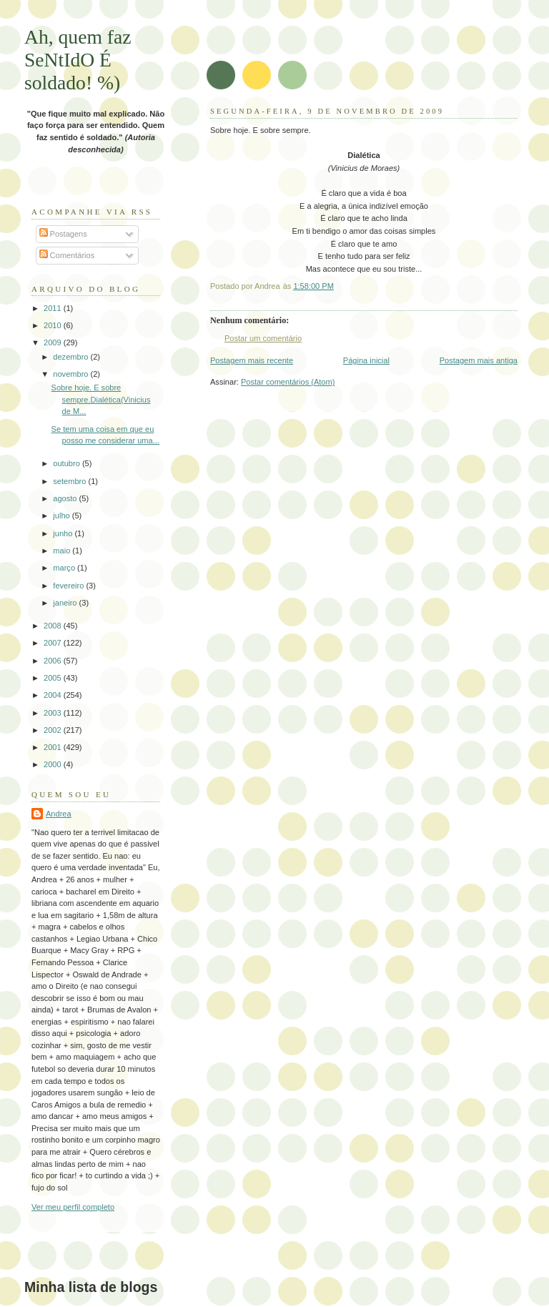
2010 (54, 325)
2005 (54, 678)
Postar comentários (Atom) (288, 382)
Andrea (58, 813)
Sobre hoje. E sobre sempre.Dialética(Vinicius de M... (101, 399)
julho (62, 515)
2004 (54, 695)
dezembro (71, 356)
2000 (54, 764)
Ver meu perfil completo (72, 1207)
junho (63, 533)
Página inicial (366, 360)
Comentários (67, 255)
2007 (54, 642)
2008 (54, 625)
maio (62, 550)
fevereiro (69, 585)
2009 (54, 342)
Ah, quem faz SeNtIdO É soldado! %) (78, 60)
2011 (54, 308)
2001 (54, 747)
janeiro (66, 602)
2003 (54, 713)
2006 (54, 660)
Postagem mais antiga (479, 360)
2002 (54, 730)
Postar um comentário (263, 338)
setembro (70, 481)
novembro (71, 374)
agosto (66, 498)
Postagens (63, 234)
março (65, 567)
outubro (67, 463)
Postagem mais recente (251, 360)
